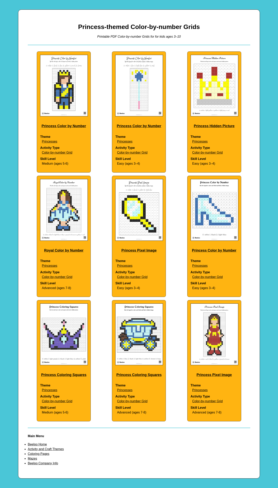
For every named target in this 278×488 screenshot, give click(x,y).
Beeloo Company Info (43, 463)
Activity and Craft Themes (46, 449)
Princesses (49, 141)
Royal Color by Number (63, 250)
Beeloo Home (37, 444)
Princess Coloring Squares (63, 375)
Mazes (32, 458)
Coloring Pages (38, 453)
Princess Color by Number (64, 126)
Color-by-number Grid (57, 152)
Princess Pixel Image (139, 250)
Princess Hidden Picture (214, 126)
